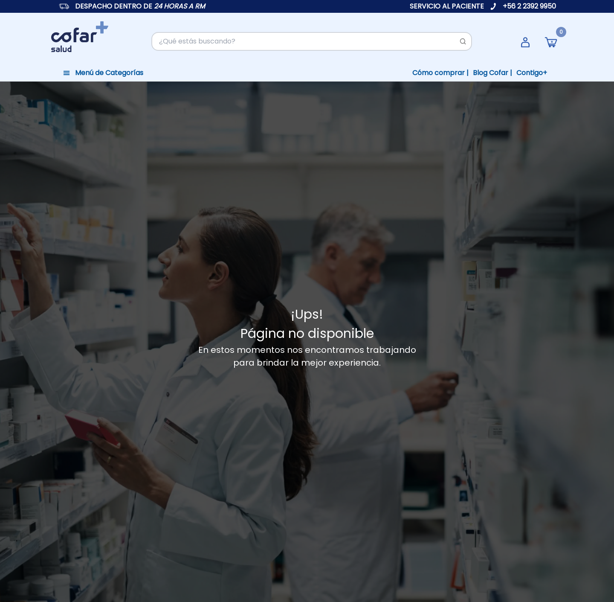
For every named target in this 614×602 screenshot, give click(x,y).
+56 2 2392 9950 (529, 6)
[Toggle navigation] (103, 73)
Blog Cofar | (492, 73)
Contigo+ (531, 73)
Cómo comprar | (440, 73)
